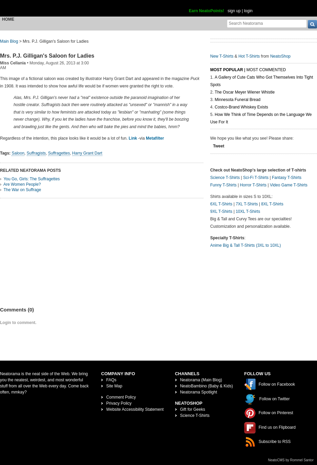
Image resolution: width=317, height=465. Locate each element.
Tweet (218, 146)
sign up (234, 10)
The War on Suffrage (22, 189)
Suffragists (36, 153)
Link (133, 138)
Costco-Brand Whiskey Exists (241, 107)
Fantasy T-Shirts (286, 177)
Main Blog (9, 41)
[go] (312, 24)
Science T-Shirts (225, 177)
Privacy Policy (119, 403)
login (248, 10)
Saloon (18, 153)
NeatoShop (280, 56)
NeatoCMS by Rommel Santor (291, 460)
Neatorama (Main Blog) (201, 380)
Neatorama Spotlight (198, 392)
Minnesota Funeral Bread (237, 99)
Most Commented (266, 69)
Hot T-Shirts (249, 56)
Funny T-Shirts (223, 185)
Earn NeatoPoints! (206, 10)
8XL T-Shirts (272, 204)
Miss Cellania (13, 63)
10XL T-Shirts (248, 211)
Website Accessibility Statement (134, 409)
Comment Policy (121, 397)
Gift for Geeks (192, 409)
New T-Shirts (221, 56)
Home (8, 19)
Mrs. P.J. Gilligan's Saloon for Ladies (47, 56)
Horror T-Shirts (253, 185)
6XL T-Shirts (221, 204)
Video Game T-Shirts (289, 185)
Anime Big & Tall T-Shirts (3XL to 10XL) (245, 245)
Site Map (114, 386)
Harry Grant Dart (87, 153)
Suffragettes (59, 153)
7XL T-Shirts (247, 204)
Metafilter (155, 138)
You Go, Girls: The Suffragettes (31, 179)
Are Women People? (22, 184)
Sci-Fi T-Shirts (256, 177)
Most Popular (226, 69)
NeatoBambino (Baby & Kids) (206, 386)
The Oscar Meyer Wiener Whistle (245, 92)
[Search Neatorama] (266, 23)
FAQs (111, 380)
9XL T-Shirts (221, 211)
